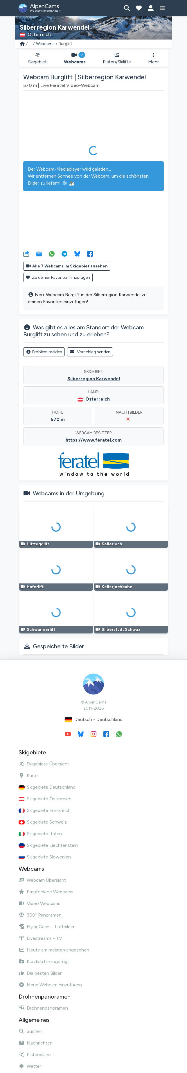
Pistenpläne (35, 1054)
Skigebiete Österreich (45, 798)
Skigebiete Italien (40, 833)
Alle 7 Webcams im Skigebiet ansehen (67, 266)
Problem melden (44, 351)
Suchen (30, 1031)
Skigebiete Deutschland (47, 787)
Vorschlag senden (90, 351)
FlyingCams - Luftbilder (47, 926)
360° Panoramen (40, 915)
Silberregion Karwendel (93, 378)
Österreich (97, 399)
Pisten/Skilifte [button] (117, 59)
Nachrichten (36, 1043)
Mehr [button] (153, 59)
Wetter (30, 1066)
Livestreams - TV (40, 938)
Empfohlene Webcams (46, 892)
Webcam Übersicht (42, 880)
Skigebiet (37, 59)
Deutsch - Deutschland (94, 719)
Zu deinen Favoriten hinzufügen (58, 277)
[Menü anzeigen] (162, 8)
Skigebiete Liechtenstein (48, 845)
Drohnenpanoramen (43, 1008)
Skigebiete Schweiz (43, 822)
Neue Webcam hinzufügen (50, 985)
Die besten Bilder (40, 973)
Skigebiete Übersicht (44, 764)
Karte (28, 775)
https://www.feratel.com (94, 440)
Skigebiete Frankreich (45, 810)
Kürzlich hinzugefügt (44, 961)
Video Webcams (39, 903)
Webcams (45, 43)
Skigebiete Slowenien (45, 857)
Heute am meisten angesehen (54, 950)
